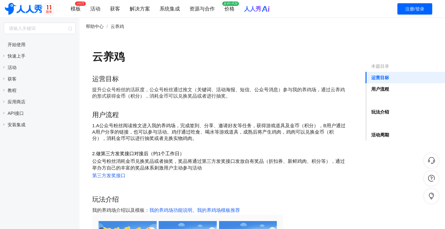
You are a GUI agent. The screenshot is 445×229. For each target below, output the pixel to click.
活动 (95, 8)
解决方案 (140, 8)
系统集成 (170, 8)
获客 (115, 8)
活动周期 (380, 134)
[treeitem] (39, 44)
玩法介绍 (380, 111)
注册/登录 (414, 8)
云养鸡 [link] (117, 26)
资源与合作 (202, 8)
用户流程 (380, 89)
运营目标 (380, 77)
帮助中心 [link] (95, 26)
